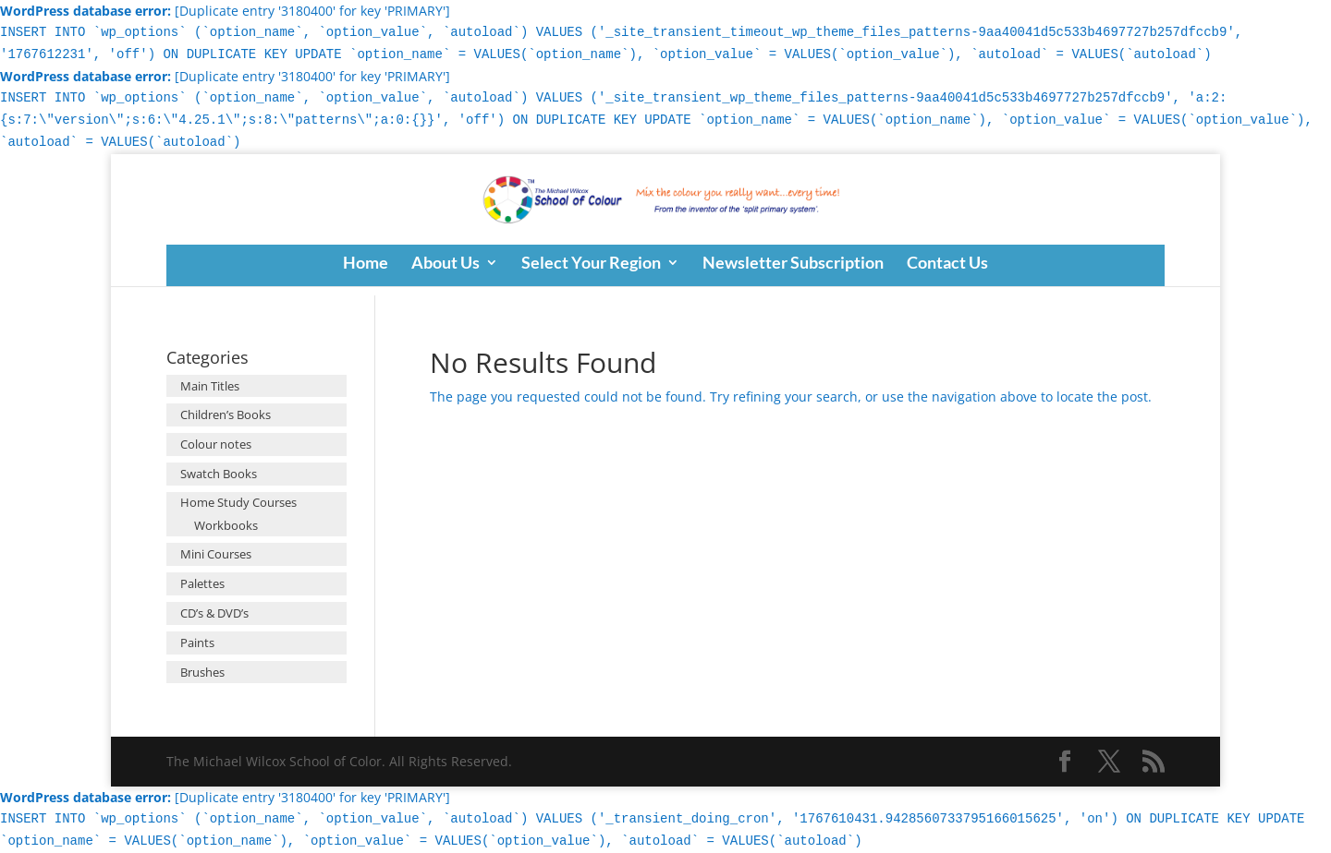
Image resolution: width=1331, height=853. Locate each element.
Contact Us (947, 264)
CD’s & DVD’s (214, 613)
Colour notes (215, 444)
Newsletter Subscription (793, 264)
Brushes (202, 672)
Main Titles (209, 386)
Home (365, 264)
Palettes (202, 583)
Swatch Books (218, 473)
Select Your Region (591, 264)
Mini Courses (215, 554)
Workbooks (226, 525)
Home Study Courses (238, 502)
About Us (445, 264)
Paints (197, 642)
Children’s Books (225, 414)
